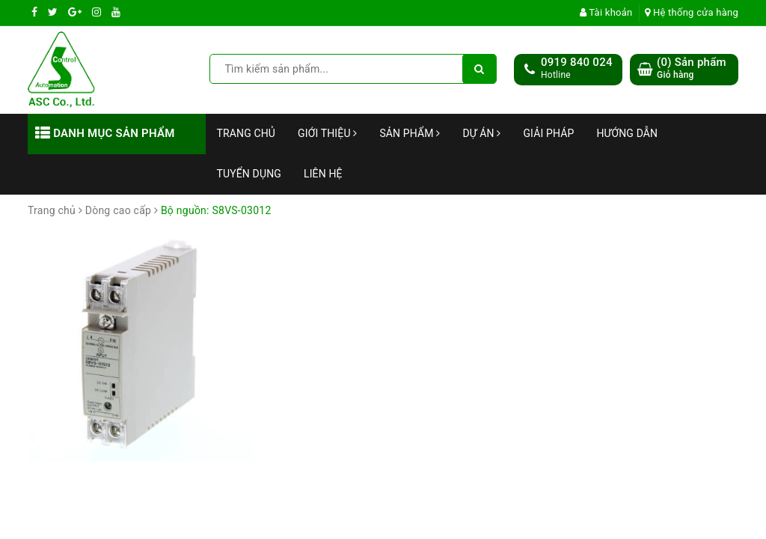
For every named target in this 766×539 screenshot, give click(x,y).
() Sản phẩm (691, 68)
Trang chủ (246, 133)
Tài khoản (606, 12)
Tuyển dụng (249, 174)
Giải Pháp (548, 133)
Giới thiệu (327, 133)
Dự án (481, 133)
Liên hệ (323, 174)
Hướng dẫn (627, 133)
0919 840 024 (577, 62)
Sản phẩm (409, 133)
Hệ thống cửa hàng (691, 12)
